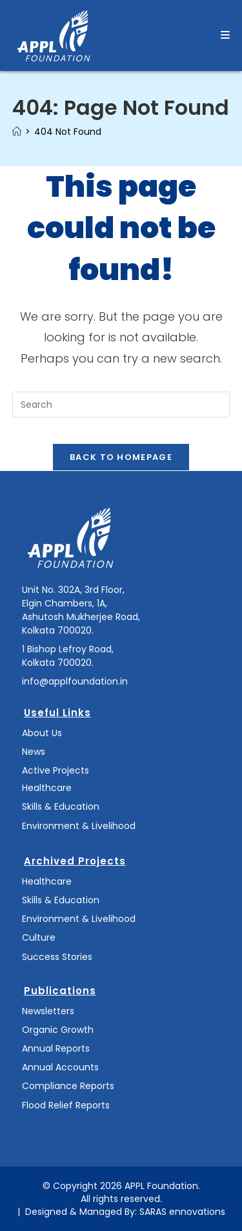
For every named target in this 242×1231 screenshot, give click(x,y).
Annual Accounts (60, 1067)
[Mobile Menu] (225, 35)
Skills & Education (60, 806)
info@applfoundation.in (75, 681)
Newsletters (48, 1011)
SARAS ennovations (182, 1211)
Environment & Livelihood (79, 825)
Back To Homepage (121, 457)
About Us (42, 732)
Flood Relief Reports (66, 1105)
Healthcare (47, 787)
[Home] (16, 131)
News (33, 751)
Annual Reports (56, 1048)
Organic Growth (58, 1029)
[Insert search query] (121, 404)
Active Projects (55, 770)
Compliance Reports (68, 1085)
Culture (38, 937)
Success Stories (57, 956)
